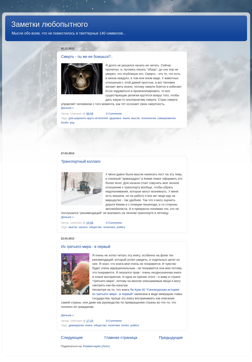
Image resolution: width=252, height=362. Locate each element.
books (65, 122)
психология (148, 118)
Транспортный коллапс (81, 161)
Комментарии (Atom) (96, 346)
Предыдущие (171, 337)
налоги (83, 227)
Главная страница (120, 337)
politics (121, 227)
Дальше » (67, 107)
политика (109, 227)
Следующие (72, 337)
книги (126, 118)
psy (72, 122)
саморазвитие (167, 118)
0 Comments (114, 113)
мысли (135, 118)
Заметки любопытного (49, 24)
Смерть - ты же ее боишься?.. (87, 57)
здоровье (115, 118)
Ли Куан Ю (137, 289)
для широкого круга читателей (88, 118)
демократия (76, 325)
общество (95, 227)
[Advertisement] (122, 140)
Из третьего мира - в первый (85, 247)
